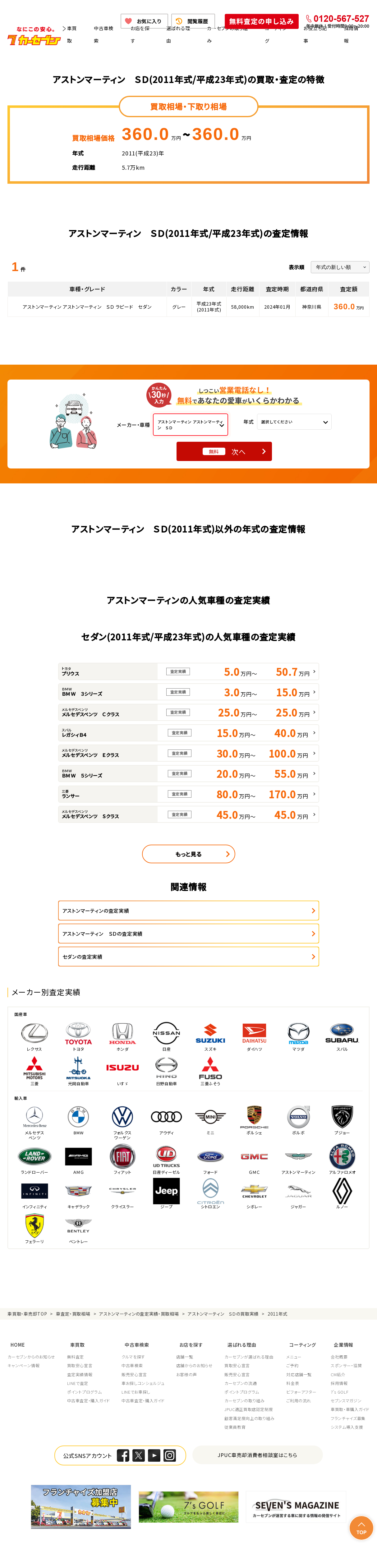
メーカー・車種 (133, 424)
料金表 (294, 1355)
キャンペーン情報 (23, 1337)
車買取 (72, 34)
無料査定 (76, 1329)
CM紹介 (338, 1346)
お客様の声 (187, 1346)
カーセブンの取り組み (227, 34)
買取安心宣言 (80, 1337)
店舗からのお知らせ (195, 1337)
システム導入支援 (347, 1399)
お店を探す (140, 34)
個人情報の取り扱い (131, 1525)
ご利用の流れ (300, 1373)
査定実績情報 (80, 1346)
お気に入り (149, 21)
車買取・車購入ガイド (350, 1381)
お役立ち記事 (315, 34)
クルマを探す (134, 1329)
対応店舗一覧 (301, 1346)
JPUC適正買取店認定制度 (250, 1381)
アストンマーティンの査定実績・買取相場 (139, 1291)
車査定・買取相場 (73, 1291)
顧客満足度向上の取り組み (251, 1390)
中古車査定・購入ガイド (88, 1373)
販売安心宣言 (135, 1346)
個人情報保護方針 (85, 1525)
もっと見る (188, 854)
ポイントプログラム (84, 1364)
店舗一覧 (186, 1329)
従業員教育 (236, 1399)
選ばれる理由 (178, 34)
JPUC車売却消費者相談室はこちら (257, 1426)
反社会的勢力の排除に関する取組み (298, 1525)
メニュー (296, 1329)
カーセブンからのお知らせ (31, 1329)
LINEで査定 (78, 1355)
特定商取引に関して (179, 1525)
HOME (14, 1318)
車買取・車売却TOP (27, 1291)
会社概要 (339, 1329)
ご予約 (294, 1337)
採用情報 (351, 34)
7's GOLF (339, 1364)
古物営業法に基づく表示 (231, 1525)
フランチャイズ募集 (348, 1390)
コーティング (276, 34)
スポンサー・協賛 (346, 1337)
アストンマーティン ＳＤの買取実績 (223, 1291)
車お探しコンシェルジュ (143, 1355)
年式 (248, 421)
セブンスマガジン (346, 1373)
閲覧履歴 (197, 21)
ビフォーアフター (303, 1364)
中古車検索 (103, 34)
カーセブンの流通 (242, 1355)
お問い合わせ (80, 1532)
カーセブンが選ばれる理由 (250, 1329)
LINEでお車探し (136, 1364)
